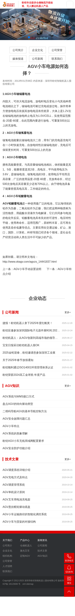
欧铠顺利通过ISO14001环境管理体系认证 (28, 370)
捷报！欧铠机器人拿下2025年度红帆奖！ (28, 325)
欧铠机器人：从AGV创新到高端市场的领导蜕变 (31, 340)
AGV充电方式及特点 (15, 480)
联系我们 (57, 58)
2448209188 (69, 569)
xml (24, 584)
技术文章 (42, 553)
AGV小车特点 (11, 428)
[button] (29, 37)
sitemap (29, 584)
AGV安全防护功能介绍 (16, 451)
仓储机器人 (26, 548)
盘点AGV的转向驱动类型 (18, 406)
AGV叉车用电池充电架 (16, 502)
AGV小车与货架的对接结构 (19, 524)
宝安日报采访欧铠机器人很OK (21, 348)
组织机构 (7, 558)
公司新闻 (37, 58)
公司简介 (17, 50)
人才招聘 (7, 569)
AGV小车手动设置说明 (27, 269)
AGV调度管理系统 (14, 487)
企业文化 (37, 50)
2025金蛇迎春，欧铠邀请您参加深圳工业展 (29, 355)
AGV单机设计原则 (14, 494)
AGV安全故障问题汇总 (16, 421)
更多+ (68, 315)
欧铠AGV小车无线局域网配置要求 (23, 443)
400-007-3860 (69, 558)
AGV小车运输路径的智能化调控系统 (25, 517)
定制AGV (25, 558)
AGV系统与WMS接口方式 (18, 399)
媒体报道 (17, 58)
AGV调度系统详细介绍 (16, 472)
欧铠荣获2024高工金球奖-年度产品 (24, 377)
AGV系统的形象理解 (15, 436)
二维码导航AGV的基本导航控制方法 (25, 414)
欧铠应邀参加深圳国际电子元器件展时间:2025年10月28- (37, 333)
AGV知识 (42, 558)
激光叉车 (25, 553)
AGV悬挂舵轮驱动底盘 (16, 509)
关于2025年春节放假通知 (18, 362)
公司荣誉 (57, 50)
